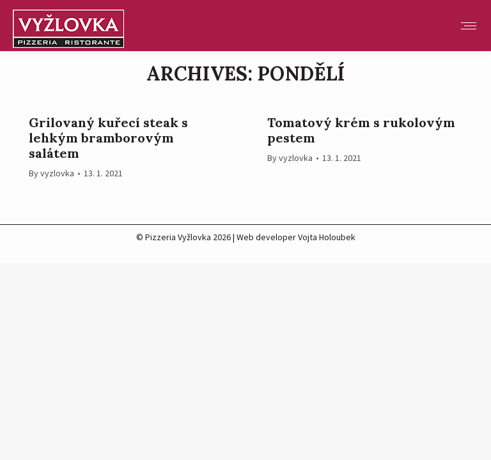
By (51, 173)
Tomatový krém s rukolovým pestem (361, 130)
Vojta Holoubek (326, 237)
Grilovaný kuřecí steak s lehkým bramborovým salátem (108, 138)
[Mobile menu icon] (468, 26)
